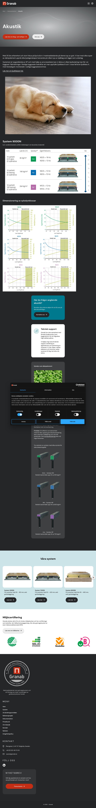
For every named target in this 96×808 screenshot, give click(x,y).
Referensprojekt (8, 715)
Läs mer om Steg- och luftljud (16, 37)
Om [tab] (73, 390)
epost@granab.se (11, 754)
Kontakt (5, 728)
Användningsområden (10, 712)
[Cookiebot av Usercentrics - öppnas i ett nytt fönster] (77, 385)
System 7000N (40, 590)
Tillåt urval (48, 421)
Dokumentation (11, 11)
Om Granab (6, 725)
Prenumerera (19, 786)
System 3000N (9, 590)
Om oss (38, 37)
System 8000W (71, 590)
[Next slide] (93, 578)
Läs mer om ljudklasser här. (13, 71)
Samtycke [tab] (23, 390)
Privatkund (6, 722)
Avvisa (23, 421)
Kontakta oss (41, 314)
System (5, 709)
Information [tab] (48, 390)
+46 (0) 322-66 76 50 (13, 750)
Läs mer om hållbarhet (13, 630)
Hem (4, 11)
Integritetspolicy (8, 734)
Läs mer (10, 600)
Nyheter (5, 731)
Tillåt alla (72, 421)
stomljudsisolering (49, 436)
